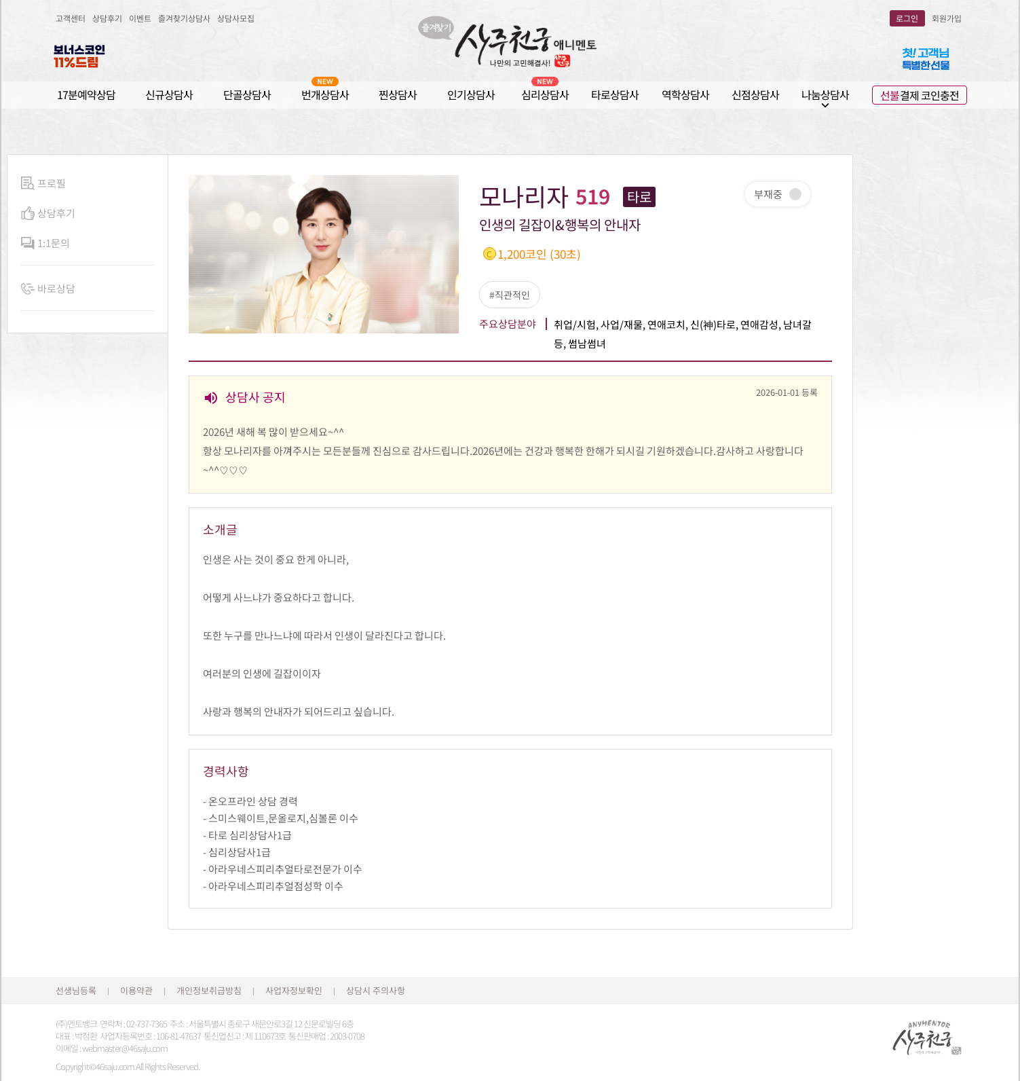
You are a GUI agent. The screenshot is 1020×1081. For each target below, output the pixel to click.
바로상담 (48, 289)
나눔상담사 (825, 94)
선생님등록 (76, 990)
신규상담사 (169, 94)
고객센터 (71, 18)
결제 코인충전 (919, 95)
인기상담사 (471, 94)
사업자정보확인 (293, 990)
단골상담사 (247, 94)
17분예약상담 (86, 94)
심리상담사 (545, 94)
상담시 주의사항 (375, 990)
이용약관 (136, 990)
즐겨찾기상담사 (184, 18)
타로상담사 (615, 94)
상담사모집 (235, 18)
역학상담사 (685, 94)
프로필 (43, 183)
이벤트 (140, 18)
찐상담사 (398, 94)
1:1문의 (45, 243)
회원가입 (947, 18)
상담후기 (107, 18)
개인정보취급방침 (209, 990)
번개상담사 (325, 94)
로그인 (907, 18)
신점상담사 (755, 94)
